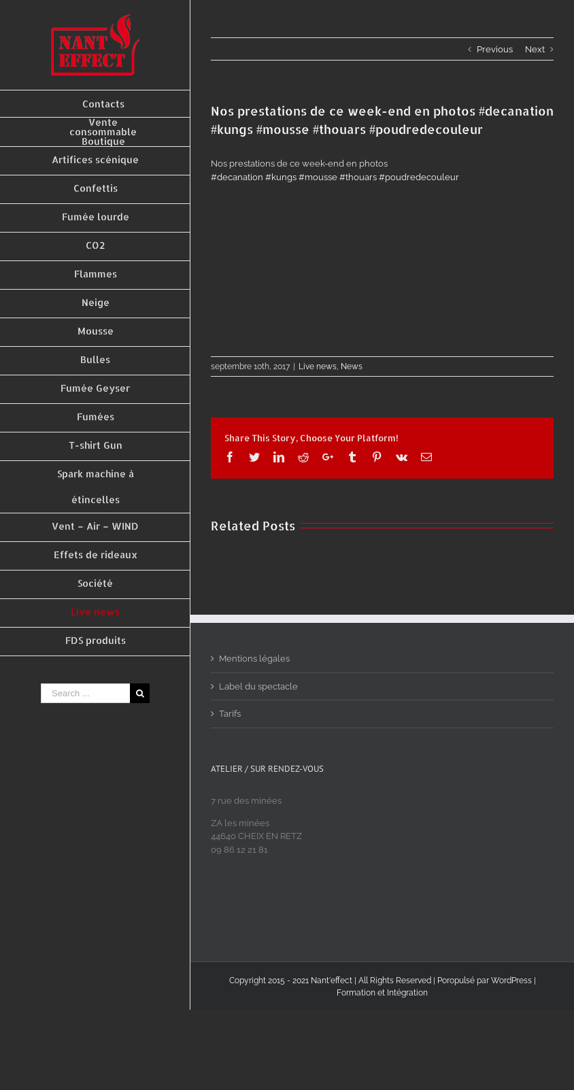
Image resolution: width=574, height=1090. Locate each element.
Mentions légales (254, 658)
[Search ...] (85, 693)
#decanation (237, 177)
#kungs (281, 177)
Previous (495, 49)
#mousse (318, 177)
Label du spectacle (258, 686)
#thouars (358, 177)
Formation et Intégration (382, 993)
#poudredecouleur (419, 177)
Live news (318, 366)
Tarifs (230, 714)
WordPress (511, 980)
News (351, 366)
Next (535, 49)
